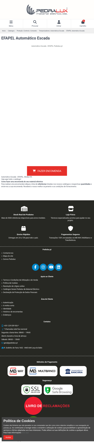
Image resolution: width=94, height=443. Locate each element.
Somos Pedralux (9, 259)
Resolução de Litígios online (13, 286)
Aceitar (8, 437)
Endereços (7, 315)
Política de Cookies (10, 283)
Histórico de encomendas (13, 312)
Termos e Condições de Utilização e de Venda (20, 280)
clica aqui (25, 433)
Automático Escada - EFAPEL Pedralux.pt (47, 46)
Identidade (7, 309)
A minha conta (8, 306)
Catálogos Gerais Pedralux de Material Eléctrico (21, 289)
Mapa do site (8, 256)
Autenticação (8, 303)
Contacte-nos (8, 253)
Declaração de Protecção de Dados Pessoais (20, 292)
